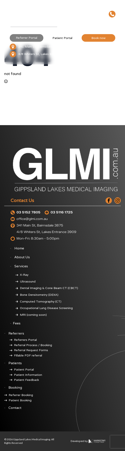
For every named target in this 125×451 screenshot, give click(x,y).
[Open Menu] (112, 23)
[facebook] (109, 200)
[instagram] (117, 200)
